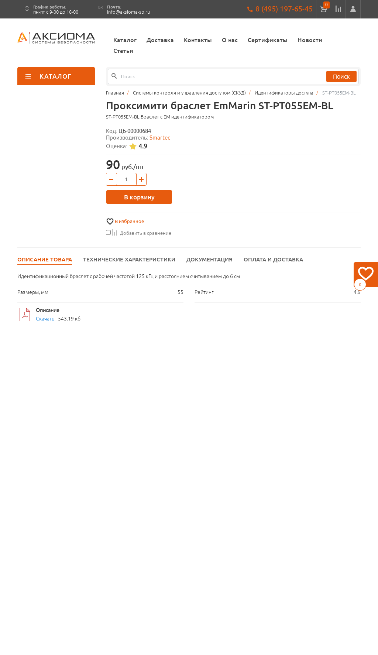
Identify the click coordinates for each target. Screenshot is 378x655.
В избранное (129, 221)
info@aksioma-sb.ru (128, 12)
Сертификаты (268, 40)
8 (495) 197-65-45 (284, 8)
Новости (310, 40)
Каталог (125, 40)
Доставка (160, 40)
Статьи (123, 50)
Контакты (198, 40)
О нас (230, 40)
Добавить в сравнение (138, 233)
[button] (353, 9)
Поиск (341, 76)
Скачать (45, 319)
